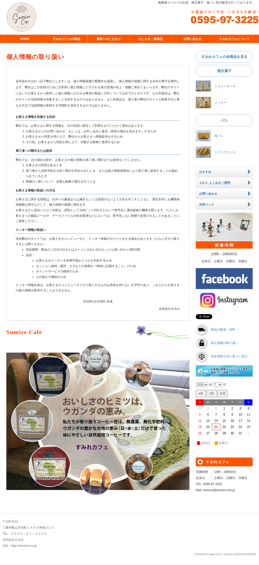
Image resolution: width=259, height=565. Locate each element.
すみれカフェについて (234, 39)
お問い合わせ (192, 39)
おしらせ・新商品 (150, 39)
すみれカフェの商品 (66, 39)
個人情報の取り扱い (224, 343)
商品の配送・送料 (223, 330)
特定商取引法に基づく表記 (229, 356)
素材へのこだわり (109, 39)
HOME (24, 39)
